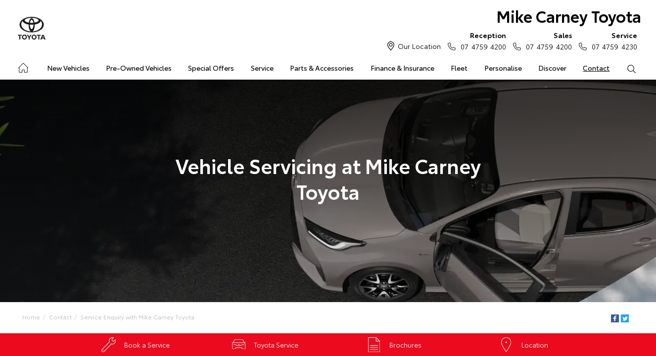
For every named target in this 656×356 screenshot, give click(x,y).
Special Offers (211, 68)
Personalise (503, 68)
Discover (552, 68)
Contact (596, 68)
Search (627, 68)
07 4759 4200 (481, 40)
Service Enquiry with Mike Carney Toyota (137, 316)
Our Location (419, 46)
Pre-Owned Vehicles (139, 68)
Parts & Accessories (322, 68)
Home (22, 66)
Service (262, 68)
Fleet (459, 68)
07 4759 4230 (612, 40)
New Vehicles (68, 68)
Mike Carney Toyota (568, 15)
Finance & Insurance (402, 68)
